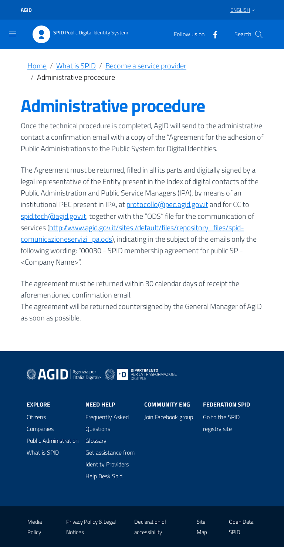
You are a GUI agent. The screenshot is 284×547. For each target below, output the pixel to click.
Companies (40, 428)
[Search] (258, 34)
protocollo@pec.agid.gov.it (167, 204)
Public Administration (53, 440)
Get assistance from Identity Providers (110, 458)
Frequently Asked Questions (107, 422)
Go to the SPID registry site (221, 422)
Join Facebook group (168, 416)
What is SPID (76, 65)
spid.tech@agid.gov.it (53, 216)
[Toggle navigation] (12, 33)
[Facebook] (212, 34)
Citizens (36, 416)
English (240, 10)
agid (26, 10)
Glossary (95, 440)
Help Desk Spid (103, 476)
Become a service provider (145, 65)
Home (37, 65)
